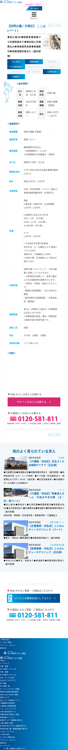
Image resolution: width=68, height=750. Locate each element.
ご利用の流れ (5, 639)
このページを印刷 (55, 25)
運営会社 (3, 648)
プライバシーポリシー (8, 645)
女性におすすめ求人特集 (9, 694)
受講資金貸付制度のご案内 (9, 714)
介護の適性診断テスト (8, 711)
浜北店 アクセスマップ (8, 680)
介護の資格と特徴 (6, 723)
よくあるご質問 (5, 642)
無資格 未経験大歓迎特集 (9, 691)
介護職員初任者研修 (7, 703)
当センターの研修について (9, 700)
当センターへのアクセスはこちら (33, 629)
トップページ (5, 663)
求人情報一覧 (5, 686)
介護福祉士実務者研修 (8, 706)
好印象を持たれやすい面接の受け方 (13, 726)
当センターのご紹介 (7, 677)
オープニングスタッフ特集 (9, 689)
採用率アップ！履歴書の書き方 (11, 720)
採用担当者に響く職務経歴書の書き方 (13, 728)
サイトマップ (5, 745)
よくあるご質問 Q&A (7, 737)
